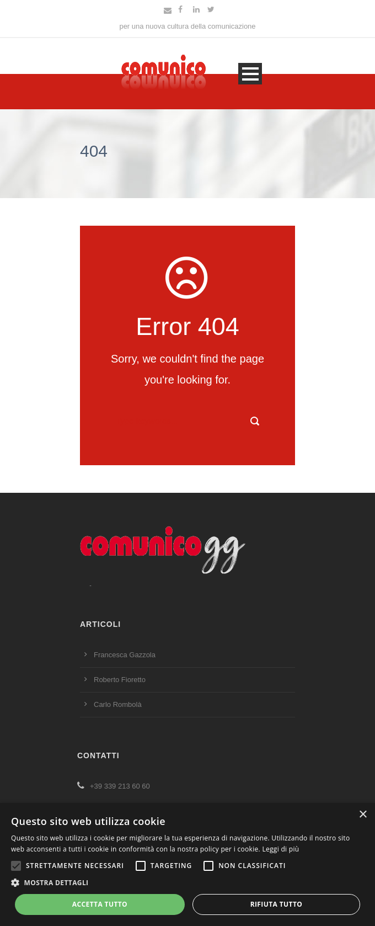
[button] (187, 883)
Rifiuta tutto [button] (276, 904)
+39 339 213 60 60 (113, 786)
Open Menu (250, 73)
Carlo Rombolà (118, 704)
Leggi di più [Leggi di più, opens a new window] (280, 849)
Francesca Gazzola (125, 655)
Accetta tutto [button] (99, 904)
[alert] (187, 864)
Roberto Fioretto (120, 679)
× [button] (362, 815)
